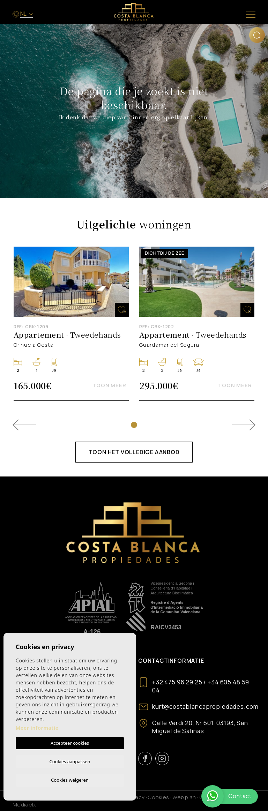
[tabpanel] (71, 324)
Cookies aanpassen (70, 760)
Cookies (158, 797)
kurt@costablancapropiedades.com (205, 707)
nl (23, 13)
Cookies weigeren (70, 779)
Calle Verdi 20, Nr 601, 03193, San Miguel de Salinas (200, 727)
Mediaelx (24, 804)
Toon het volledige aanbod (134, 452)
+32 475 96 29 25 (177, 682)
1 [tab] (134, 425)
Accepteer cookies (70, 742)
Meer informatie (37, 726)
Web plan (184, 797)
